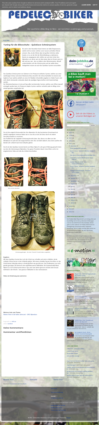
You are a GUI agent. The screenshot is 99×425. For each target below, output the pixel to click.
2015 (70, 143)
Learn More (86, 5)
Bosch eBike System (72, 353)
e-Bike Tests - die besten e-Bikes (75, 349)
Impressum (54, 388)
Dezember (74, 146)
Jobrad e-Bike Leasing (73, 356)
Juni (72, 189)
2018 (70, 135)
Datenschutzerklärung (57, 392)
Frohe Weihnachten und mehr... (78, 148)
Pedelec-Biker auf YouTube (58, 405)
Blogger (69, 418)
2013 (70, 209)
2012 (70, 212)
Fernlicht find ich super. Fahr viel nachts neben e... (80, 375)
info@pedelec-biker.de (57, 398)
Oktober (73, 178)
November (74, 175)
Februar (73, 200)
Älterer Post (58, 380)
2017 (70, 138)
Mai (72, 192)
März (72, 197)
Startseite (6, 36)
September (74, 181)
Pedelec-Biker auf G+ (56, 407)
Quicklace (10, 323)
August (73, 184)
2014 (70, 206)
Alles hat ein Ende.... (80, 286)
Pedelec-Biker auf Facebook (58, 410)
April (72, 195)
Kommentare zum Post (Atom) (18, 384)
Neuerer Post (8, 380)
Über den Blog (26, 36)
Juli (72, 186)
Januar (72, 203)
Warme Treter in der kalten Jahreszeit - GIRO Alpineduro (20, 314)
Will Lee (14, 321)
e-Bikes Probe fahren (72, 351)
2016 (70, 141)
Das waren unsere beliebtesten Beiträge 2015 (82, 155)
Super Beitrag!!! (71, 365)
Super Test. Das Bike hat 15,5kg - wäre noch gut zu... (81, 361)
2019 (70, 132)
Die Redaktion (16, 36)
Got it (95, 5)
